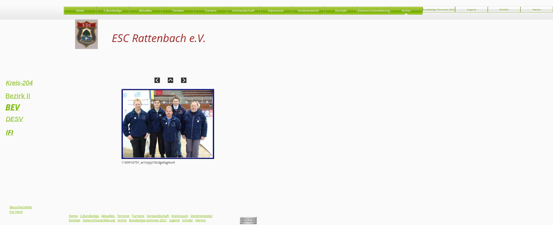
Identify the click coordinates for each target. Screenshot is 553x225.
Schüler (187, 220)
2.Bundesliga (89, 216)
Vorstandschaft (158, 216)
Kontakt (74, 220)
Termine (123, 216)
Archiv (122, 220)
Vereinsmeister (201, 216)
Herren (200, 220)
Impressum (179, 216)
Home (73, 216)
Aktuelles (108, 216)
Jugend (174, 220)
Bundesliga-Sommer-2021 (148, 220)
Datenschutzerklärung (99, 220)
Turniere (138, 216)
